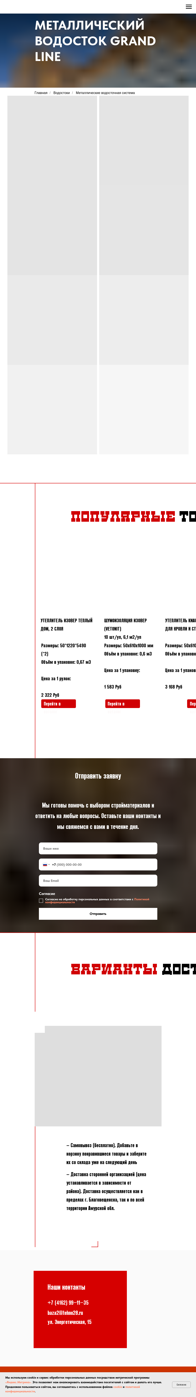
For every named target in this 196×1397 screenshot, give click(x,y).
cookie (117, 1387)
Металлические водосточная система (105, 93)
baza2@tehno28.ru (65, 1312)
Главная (41, 93)
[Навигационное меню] (189, 7)
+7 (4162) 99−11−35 (68, 1302)
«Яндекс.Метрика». (18, 1382)
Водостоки (61, 93)
